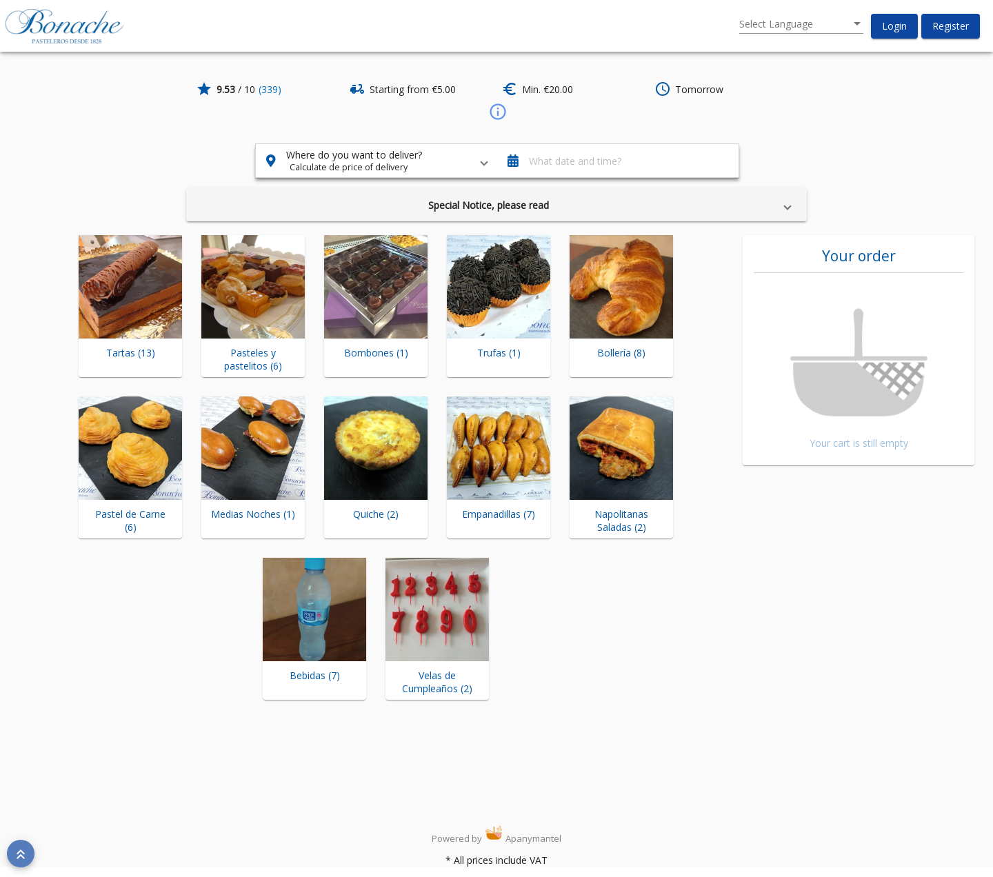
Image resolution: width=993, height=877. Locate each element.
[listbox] (801, 24)
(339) (270, 89)
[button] (894, 26)
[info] (496, 111)
